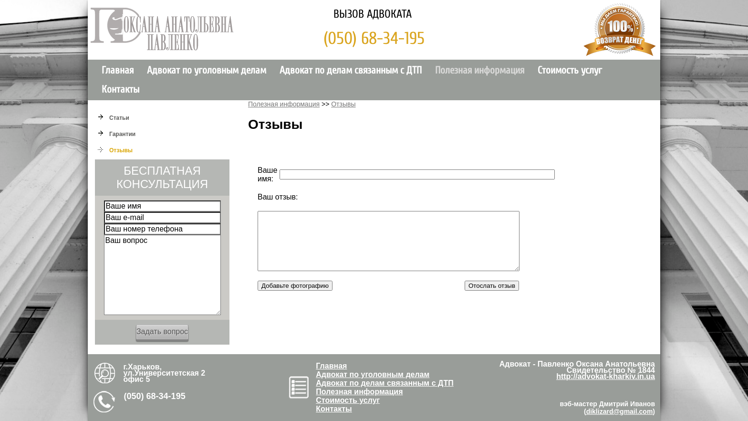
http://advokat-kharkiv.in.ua (605, 376)
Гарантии (122, 134)
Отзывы (121, 150)
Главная (118, 70)
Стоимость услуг (570, 70)
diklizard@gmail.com (619, 411)
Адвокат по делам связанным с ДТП (351, 70)
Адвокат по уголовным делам (206, 70)
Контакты (120, 89)
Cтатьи (119, 118)
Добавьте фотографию (295, 297)
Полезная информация (479, 70)
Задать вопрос (162, 331)
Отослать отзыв (491, 297)
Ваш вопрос (162, 275)
